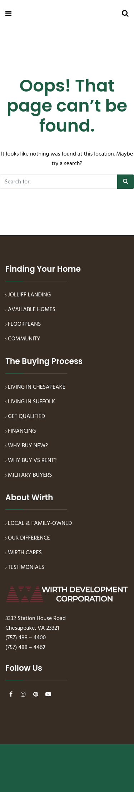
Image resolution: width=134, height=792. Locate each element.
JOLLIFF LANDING (29, 295)
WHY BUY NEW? (28, 446)
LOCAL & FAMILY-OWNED (40, 523)
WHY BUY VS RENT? (32, 460)
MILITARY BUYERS (30, 475)
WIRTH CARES (25, 552)
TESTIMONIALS (26, 567)
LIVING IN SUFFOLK (31, 402)
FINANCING (22, 431)
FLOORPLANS (24, 324)
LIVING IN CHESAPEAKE (36, 387)
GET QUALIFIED (26, 416)
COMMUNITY (24, 339)
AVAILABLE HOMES (31, 309)
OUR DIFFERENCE (29, 538)
